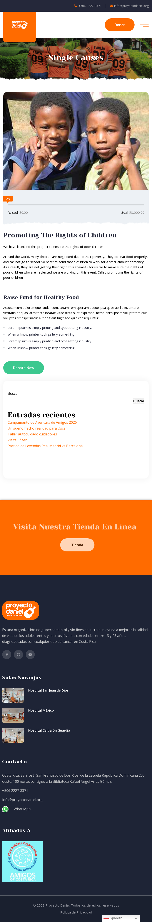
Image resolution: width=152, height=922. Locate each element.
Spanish (113, 918)
